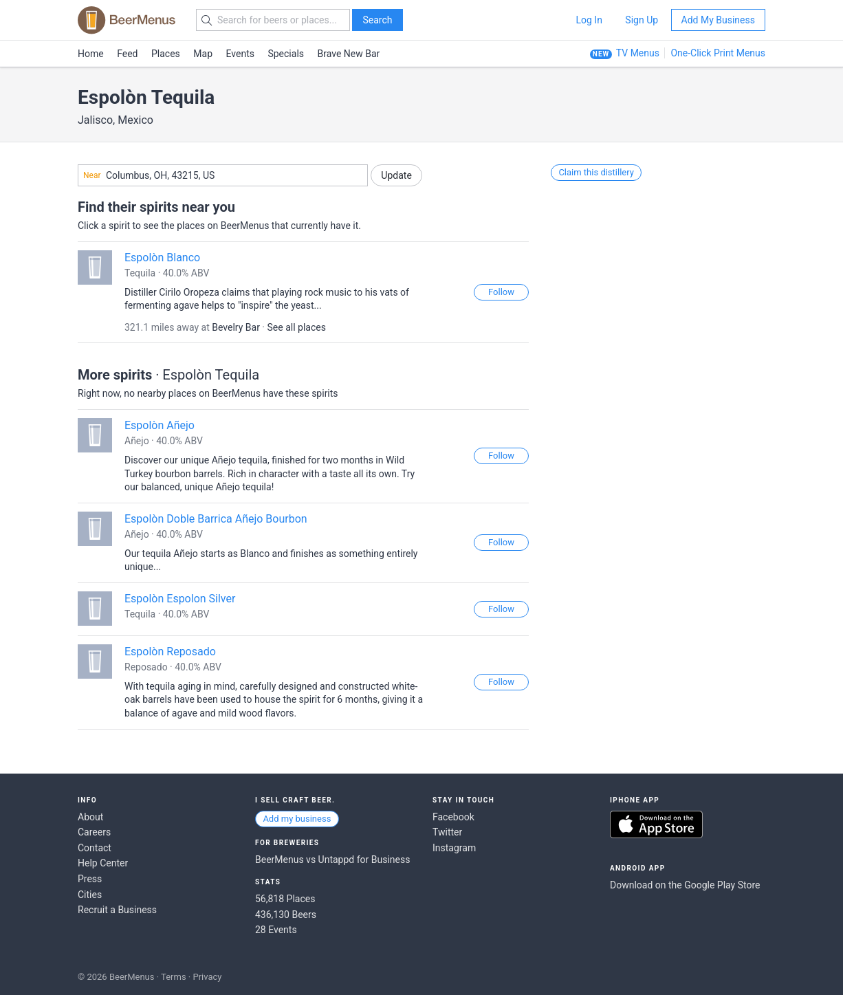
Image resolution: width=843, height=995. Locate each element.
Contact (94, 847)
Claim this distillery (596, 172)
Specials (285, 53)
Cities (90, 894)
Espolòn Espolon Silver (179, 598)
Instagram (454, 847)
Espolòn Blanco (162, 257)
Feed (127, 53)
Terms (173, 977)
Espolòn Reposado (170, 651)
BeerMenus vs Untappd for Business (332, 859)
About (90, 816)
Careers (94, 832)
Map (202, 53)
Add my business (297, 818)
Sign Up (641, 19)
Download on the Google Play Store (685, 884)
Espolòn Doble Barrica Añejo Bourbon (215, 518)
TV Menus (637, 52)
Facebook (453, 816)
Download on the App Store (656, 824)
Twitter (447, 832)
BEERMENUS (126, 20)
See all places (296, 327)
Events (240, 53)
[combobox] (223, 175)
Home (91, 53)
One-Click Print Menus (717, 52)
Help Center (103, 862)
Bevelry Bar (236, 327)
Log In (589, 19)
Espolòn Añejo (159, 425)
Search (377, 19)
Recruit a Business (117, 909)
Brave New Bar (349, 53)
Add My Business (718, 19)
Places (165, 53)
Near (92, 175)
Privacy (207, 977)
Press (90, 878)
